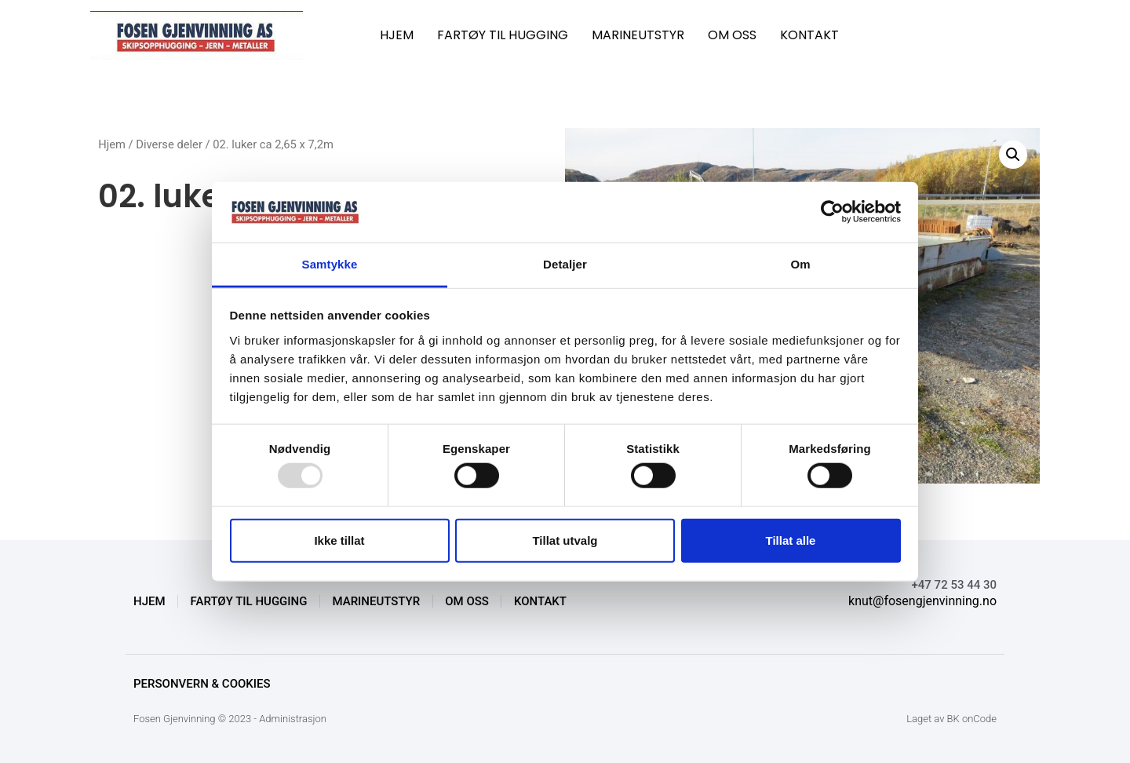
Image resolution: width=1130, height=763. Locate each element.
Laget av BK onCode (951, 719)
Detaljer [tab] (565, 264)
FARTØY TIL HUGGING (502, 35)
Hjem (112, 144)
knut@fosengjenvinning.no (922, 600)
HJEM (397, 35)
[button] (1013, 155)
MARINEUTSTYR (638, 35)
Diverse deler (169, 144)
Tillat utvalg (564, 539)
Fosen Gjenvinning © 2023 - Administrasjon (229, 719)
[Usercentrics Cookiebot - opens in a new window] (832, 212)
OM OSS (732, 35)
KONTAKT (809, 35)
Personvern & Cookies (202, 684)
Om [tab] (800, 264)
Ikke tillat (339, 539)
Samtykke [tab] (330, 264)
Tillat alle (791, 539)
